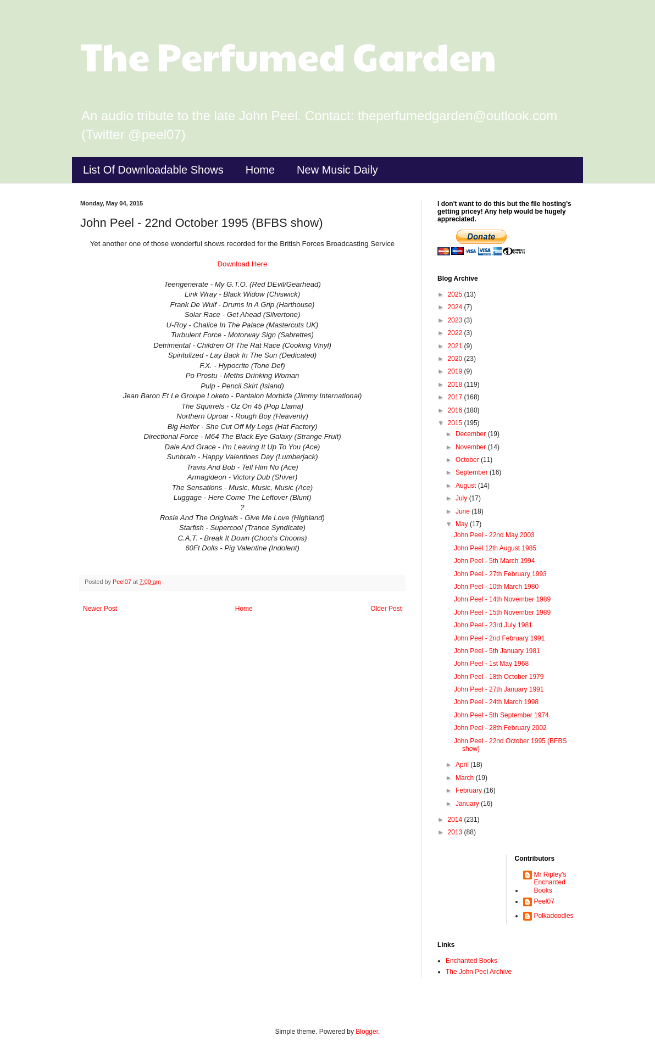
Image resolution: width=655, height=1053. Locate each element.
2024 (456, 307)
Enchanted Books (471, 961)
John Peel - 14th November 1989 (502, 599)
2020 (456, 359)
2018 (456, 384)
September (473, 472)
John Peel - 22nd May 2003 (494, 535)
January (468, 803)
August (467, 485)
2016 (456, 410)
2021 (456, 346)
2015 (456, 423)
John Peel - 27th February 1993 (500, 574)
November (472, 447)
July (462, 498)
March (466, 778)
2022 (456, 333)
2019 (456, 371)
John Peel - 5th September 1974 (501, 715)
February (470, 790)
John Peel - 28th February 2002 (500, 728)
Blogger (367, 1031)
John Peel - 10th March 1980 (496, 586)
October (468, 460)
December (472, 434)
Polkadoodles (554, 916)
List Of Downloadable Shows (153, 170)
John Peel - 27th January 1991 (498, 689)
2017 (456, 397)
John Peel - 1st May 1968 (491, 663)
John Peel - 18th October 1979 (498, 677)
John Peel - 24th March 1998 (496, 702)
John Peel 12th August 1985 (495, 548)
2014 (456, 819)
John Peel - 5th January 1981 (497, 651)
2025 (456, 294)
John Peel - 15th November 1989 (502, 612)
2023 (456, 320)
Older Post (386, 608)
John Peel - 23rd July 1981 (493, 625)
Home (260, 170)
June (463, 511)
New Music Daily (337, 170)
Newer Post (100, 608)
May (463, 524)
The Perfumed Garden (288, 55)
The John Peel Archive (479, 972)
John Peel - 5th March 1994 (494, 561)
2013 (456, 832)
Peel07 (544, 901)
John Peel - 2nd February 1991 (499, 638)
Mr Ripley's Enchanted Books (550, 882)
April (463, 764)
